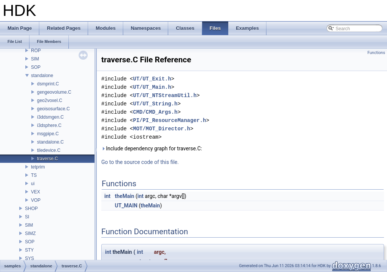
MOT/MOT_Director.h (161, 128)
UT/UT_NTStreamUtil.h (165, 95)
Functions (376, 52)
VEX (35, 192)
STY (29, 250)
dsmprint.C (48, 84)
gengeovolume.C (54, 92)
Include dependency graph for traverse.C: (151, 148)
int (107, 196)
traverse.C (47, 158)
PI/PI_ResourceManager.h (169, 120)
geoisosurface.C (53, 108)
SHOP (31, 208)
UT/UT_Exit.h (152, 78)
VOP (35, 200)
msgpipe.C (48, 133)
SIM (35, 59)
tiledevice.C (48, 150)
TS (34, 175)
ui (32, 183)
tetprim (38, 167)
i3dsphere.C (49, 125)
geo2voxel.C (49, 100)
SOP (35, 67)
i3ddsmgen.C (50, 117)
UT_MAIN (126, 205)
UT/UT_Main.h (152, 87)
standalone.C (50, 142)
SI (27, 216)
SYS (29, 258)
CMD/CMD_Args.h (155, 112)
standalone (42, 75)
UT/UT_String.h (155, 103)
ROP (36, 50)
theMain (124, 196)
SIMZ (30, 233)
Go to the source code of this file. (140, 162)
